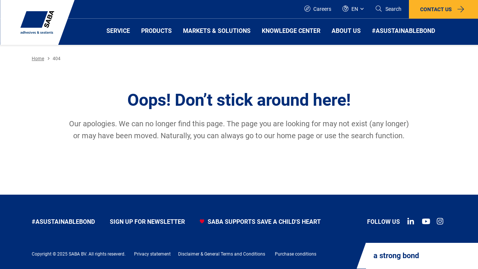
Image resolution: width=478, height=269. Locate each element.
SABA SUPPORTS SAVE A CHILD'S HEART (260, 221)
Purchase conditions (295, 254)
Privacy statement (152, 254)
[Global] (353, 9)
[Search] (388, 9)
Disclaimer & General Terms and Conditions (221, 254)
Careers (317, 9)
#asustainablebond (63, 221)
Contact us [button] (436, 9)
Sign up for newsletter (147, 221)
